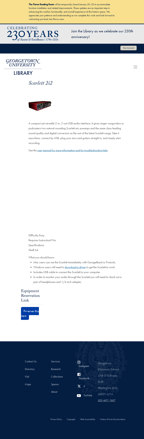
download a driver (75, 267)
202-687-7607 (107, 400)
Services (55, 361)
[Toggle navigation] (135, 67)
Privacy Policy (56, 419)
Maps (28, 384)
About (54, 391)
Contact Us (30, 361)
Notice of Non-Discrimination (112, 419)
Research (56, 369)
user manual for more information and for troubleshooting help (72, 150)
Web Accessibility (87, 419)
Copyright (71, 419)
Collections (57, 376)
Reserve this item (30, 313)
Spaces (55, 384)
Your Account (128, 47)
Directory (30, 369)
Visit (27, 376)
